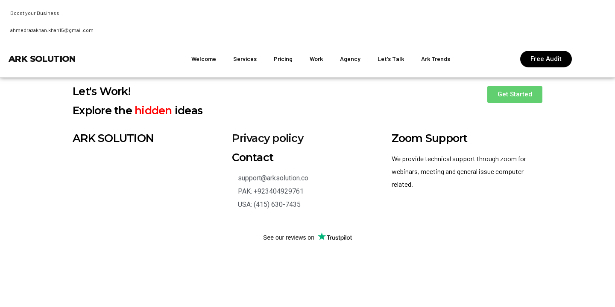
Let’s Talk (391, 58)
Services (245, 58)
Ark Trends (435, 58)
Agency (350, 58)
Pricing (283, 58)
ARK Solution (42, 59)
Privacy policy (267, 138)
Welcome (203, 58)
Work (316, 58)
